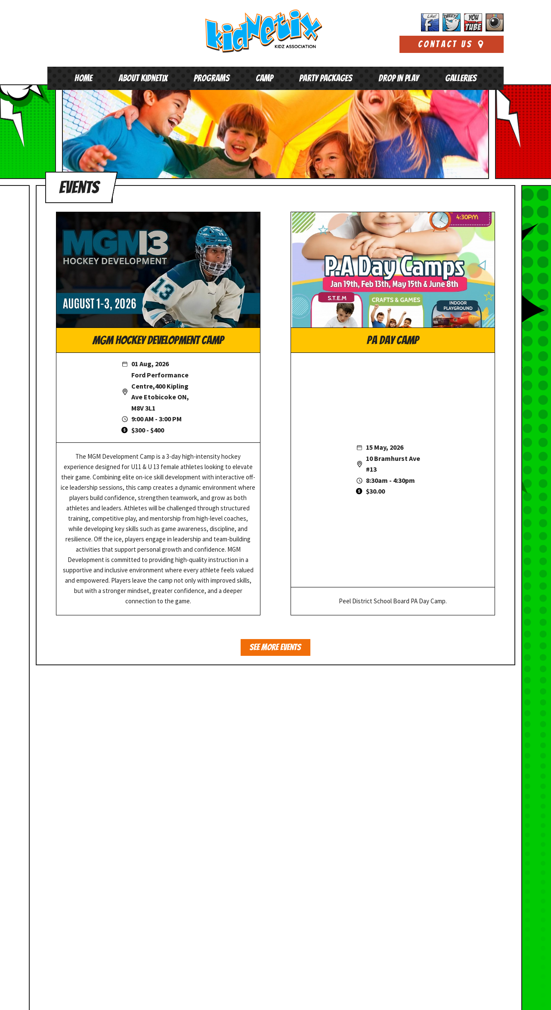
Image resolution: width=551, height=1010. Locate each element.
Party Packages (325, 78)
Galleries (461, 78)
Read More (390, 961)
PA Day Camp (393, 340)
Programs (211, 78)
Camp (264, 78)
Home (83, 78)
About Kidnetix (142, 78)
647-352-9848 (94, 832)
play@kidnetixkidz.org (93, 840)
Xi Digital (492, 996)
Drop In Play (398, 78)
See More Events (275, 647)
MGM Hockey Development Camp (158, 340)
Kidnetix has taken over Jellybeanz (423, 833)
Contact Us (451, 44)
